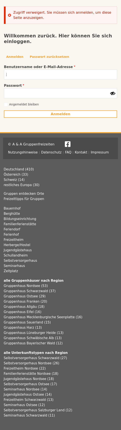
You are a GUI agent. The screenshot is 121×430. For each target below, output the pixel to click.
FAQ (68, 152)
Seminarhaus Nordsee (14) (25, 389)
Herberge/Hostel (17, 245)
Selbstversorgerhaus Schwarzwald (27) (35, 358)
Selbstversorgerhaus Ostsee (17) (30, 384)
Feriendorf (12, 229)
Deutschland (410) (19, 169)
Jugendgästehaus (18, 250)
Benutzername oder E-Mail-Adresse (38, 67)
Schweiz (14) (14, 180)
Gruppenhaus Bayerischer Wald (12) (33, 343)
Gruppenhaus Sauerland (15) (27, 322)
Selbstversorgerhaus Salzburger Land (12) (38, 410)
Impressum (100, 152)
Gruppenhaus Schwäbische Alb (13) (33, 338)
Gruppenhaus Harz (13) (23, 328)
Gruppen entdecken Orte (24, 194)
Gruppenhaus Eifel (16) (22, 312)
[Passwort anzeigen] (112, 93)
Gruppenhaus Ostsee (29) (25, 296)
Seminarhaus (14, 266)
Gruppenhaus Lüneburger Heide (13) (34, 333)
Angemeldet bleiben (24, 104)
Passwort (13, 85)
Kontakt (81, 152)
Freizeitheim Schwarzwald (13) (29, 400)
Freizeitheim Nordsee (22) (25, 368)
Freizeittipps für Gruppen (24, 199)
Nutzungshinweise (23, 152)
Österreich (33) (16, 175)
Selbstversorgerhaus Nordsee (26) (31, 363)
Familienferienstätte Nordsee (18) (31, 374)
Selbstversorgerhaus (20, 261)
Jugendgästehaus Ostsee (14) (28, 395)
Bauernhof (12, 208)
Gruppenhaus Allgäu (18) (24, 307)
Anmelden (14, 56)
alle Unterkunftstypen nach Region (36, 353)
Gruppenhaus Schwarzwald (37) (30, 291)
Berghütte (12, 214)
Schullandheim (16, 255)
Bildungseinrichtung (20, 219)
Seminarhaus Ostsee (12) (24, 405)
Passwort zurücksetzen (49, 56)
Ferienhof (11, 235)
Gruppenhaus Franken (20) (25, 301)
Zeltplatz (11, 271)
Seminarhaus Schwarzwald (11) (29, 415)
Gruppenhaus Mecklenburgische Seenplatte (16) (43, 317)
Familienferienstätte (20, 224)
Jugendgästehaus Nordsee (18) (29, 379)
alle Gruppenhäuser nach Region (34, 281)
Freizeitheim (13, 240)
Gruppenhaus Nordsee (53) (26, 286)
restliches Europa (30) (21, 185)
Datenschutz (51, 152)
